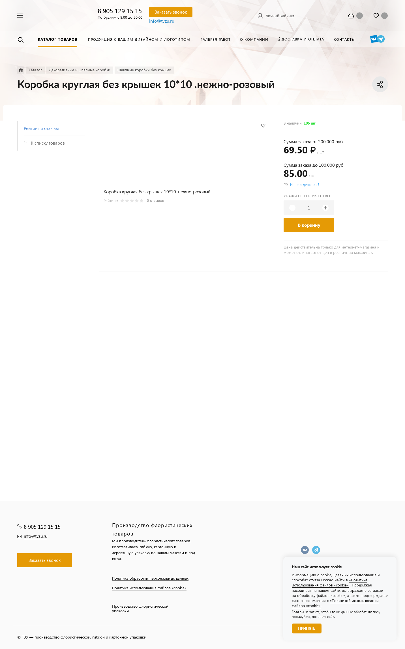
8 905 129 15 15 (120, 10)
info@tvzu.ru (161, 21)
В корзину (309, 225)
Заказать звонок (171, 12)
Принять (306, 628)
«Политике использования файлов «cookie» (329, 582)
